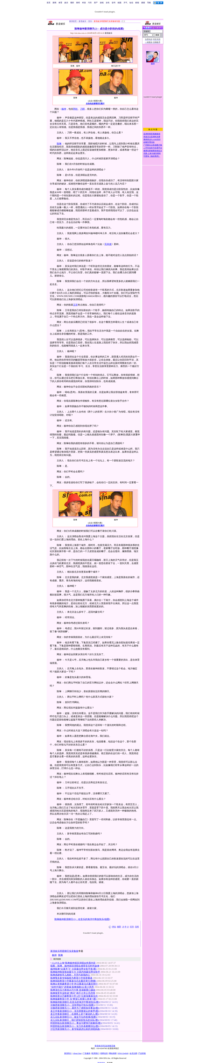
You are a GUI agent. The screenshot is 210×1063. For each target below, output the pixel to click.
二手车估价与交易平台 (152, 148)
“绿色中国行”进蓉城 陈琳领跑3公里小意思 (72, 987)
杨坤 (63, 109)
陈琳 (59, 143)
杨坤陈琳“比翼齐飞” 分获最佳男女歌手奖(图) (73, 969)
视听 (72, 3)
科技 (84, 3)
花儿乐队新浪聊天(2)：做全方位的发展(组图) (73, 1017)
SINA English (123, 1053)
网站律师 (113, 1053)
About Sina (77, 1053)
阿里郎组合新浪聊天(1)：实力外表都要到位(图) (74, 1026)
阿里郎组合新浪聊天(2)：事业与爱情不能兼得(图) (75, 1023)
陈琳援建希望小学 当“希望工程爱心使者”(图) (73, 999)
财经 (78, 3)
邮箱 (137, 3)
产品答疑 (142, 1053)
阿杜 (75, 109)
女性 (108, 3)
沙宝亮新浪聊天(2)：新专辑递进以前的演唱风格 (75, 1029)
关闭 (137, 927)
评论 (114, 927)
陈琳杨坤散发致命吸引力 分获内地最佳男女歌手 (75, 972)
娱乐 (66, 3)
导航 (149, 3)
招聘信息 (104, 1053)
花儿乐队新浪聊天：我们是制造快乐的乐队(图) (74, 1020)
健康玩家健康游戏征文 (152, 151)
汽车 (90, 3)
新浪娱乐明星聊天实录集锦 (64, 951)
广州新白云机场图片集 (152, 145)
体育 (60, 3)
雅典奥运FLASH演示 (152, 139)
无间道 (108, 244)
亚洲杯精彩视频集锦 (151, 134)
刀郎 (82, 109)
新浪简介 (68, 1053)
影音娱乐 (82, 21)
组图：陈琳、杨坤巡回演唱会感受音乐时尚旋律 (74, 966)
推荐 (119, 927)
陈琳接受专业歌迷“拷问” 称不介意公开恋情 (72, 993)
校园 (119, 3)
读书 (113, 3)
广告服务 (86, 1053)
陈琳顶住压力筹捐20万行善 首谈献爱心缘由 (72, 990)
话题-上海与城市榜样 (152, 153)
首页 (48, 3)
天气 (125, 3)
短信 (131, 3)
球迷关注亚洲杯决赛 (151, 137)
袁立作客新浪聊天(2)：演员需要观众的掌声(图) (74, 1011)
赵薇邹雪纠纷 (149, 142)
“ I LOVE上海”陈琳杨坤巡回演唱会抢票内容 (73, 963)
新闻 (54, 3)
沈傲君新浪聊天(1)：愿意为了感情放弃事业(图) (74, 1008)
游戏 (102, 3)
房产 (96, 3)
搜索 (143, 3)
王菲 (75, 305)
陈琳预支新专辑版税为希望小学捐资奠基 (71, 978)
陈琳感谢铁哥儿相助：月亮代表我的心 (70, 975)
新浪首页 (73, 21)
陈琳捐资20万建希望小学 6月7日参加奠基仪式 (74, 996)
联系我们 (95, 1053)
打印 (132, 927)
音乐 (90, 21)
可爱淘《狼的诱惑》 (151, 156)
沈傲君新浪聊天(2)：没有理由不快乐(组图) (72, 1005)
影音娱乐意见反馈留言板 (105, 1046)
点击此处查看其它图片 (95, 103)
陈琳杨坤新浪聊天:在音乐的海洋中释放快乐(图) (74, 1002)
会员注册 (133, 1053)
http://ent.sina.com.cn (78, 33)
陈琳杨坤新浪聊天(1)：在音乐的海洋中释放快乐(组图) (82, 919)
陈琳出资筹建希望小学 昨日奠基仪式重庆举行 (74, 984)
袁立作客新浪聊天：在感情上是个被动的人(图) (74, 1014)
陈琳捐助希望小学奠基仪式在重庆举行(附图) (73, 981)
